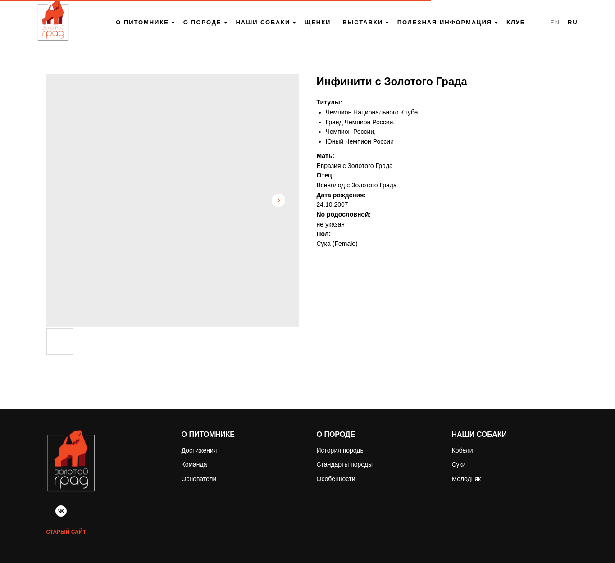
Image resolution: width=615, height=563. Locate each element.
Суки (459, 464)
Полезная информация (444, 22)
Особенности (336, 478)
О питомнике (142, 22)
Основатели (199, 478)
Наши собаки (263, 22)
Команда (194, 464)
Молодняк (466, 478)
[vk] (61, 514)
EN (555, 22)
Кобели (462, 450)
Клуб (515, 22)
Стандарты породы (345, 464)
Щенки (318, 22)
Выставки (362, 22)
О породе (202, 22)
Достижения (199, 450)
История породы (341, 450)
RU (573, 22)
